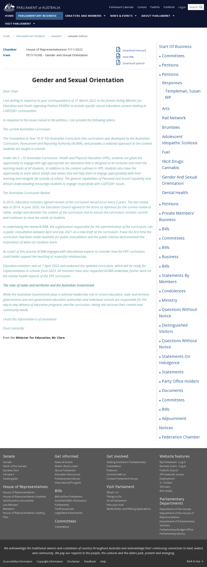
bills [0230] (166, 247)
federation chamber (181, 437)
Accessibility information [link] (17, 561)
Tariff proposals (64, 509)
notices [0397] (166, 428)
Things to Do (114, 496)
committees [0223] (173, 238)
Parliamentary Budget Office (176, 529)
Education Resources (67, 474)
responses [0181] (172, 82)
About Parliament (155, 16)
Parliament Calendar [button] (121, 7)
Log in (182, 7)
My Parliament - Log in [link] (173, 462)
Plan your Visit (115, 505)
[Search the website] (196, 8)
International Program (68, 483)
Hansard (56, 36)
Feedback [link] (90, 561)
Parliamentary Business (37, 16)
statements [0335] (173, 372)
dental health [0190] (175, 192)
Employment (167, 478)
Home (9, 16)
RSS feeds (166, 491)
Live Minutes (10, 505)
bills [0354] (166, 409)
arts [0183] (166, 108)
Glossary (165, 487)
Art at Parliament (116, 501)
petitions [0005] (170, 65)
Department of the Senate (175, 509)
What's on (113, 492)
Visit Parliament (18, 24)
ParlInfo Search (169, 470)
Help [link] (103, 561)
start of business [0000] (175, 46)
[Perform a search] (201, 8)
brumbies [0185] (171, 127)
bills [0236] (166, 266)
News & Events (121, 16)
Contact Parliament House (122, 478)
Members (9, 509)
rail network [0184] (174, 118)
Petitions (112, 470)
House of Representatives (19, 492)
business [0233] (170, 257)
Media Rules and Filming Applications (129, 509)
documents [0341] (172, 390)
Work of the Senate (15, 466)
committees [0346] (173, 400)
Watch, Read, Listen (66, 466)
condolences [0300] (174, 291)
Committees (62, 527)
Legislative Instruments (69, 513)
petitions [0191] (170, 204)
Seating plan (10, 478)
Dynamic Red (11, 470)
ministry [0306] (169, 300)
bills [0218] (166, 229)
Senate (7, 462)
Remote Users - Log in (173, 466)
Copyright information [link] (50, 561)
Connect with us (116, 474)
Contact (142, 7)
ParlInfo (155, 7)
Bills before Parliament (68, 496)
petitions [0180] (170, 74)
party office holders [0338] (180, 381)
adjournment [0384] (174, 418)
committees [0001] (173, 56)
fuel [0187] (166, 152)
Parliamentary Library (67, 478)
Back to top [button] (195, 561)
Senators (8, 474)
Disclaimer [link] (73, 561)
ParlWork (169, 7)
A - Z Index (166, 483)
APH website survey (172, 474)
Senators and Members (83, 16)
